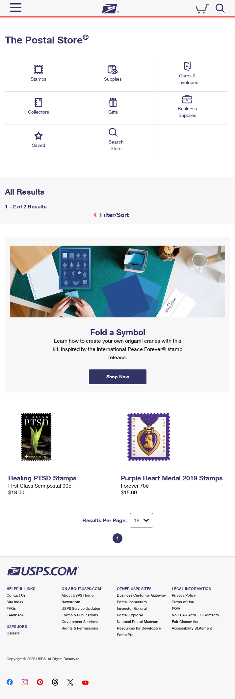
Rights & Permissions (80, 628)
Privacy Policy (184, 595)
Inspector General (132, 608)
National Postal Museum (137, 621)
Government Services (80, 621)
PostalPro (125, 634)
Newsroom (71, 602)
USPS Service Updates (81, 608)
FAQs (11, 608)
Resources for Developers (139, 628)
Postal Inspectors (132, 602)
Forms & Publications (80, 615)
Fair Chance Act (185, 621)
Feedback (15, 615)
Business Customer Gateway (141, 595)
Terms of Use (183, 602)
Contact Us (16, 595)
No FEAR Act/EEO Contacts (195, 615)
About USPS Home (77, 595)
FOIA (176, 608)
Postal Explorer (130, 615)
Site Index (15, 602)
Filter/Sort (113, 214)
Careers (13, 633)
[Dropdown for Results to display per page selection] (141, 520)
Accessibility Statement (192, 628)
